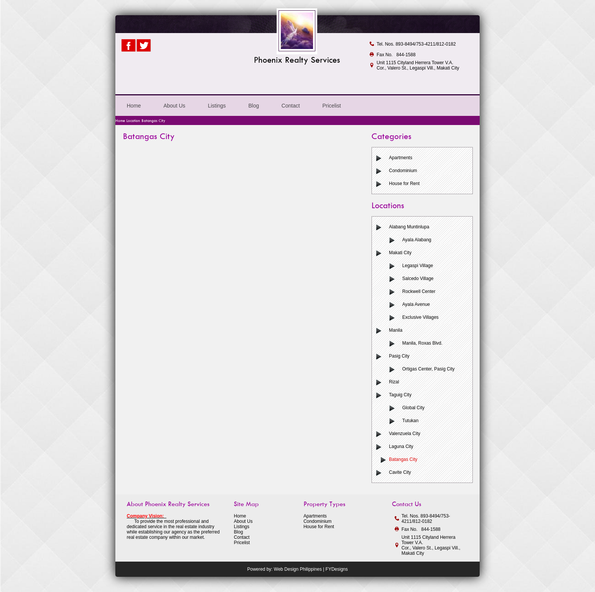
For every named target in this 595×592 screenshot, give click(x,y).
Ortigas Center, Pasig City (428, 369)
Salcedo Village (418, 278)
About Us (175, 106)
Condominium (403, 170)
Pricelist (331, 106)
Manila (395, 330)
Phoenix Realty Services (297, 59)
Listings (217, 106)
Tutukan (410, 420)
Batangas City (403, 459)
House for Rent (404, 183)
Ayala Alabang (416, 239)
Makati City (400, 252)
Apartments (400, 157)
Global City (413, 407)
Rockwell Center (418, 291)
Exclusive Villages (420, 317)
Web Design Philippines (298, 569)
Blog (253, 106)
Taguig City (400, 394)
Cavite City (400, 472)
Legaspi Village (417, 265)
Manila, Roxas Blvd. (422, 343)
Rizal (394, 382)
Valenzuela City (404, 433)
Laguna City (401, 446)
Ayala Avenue (416, 304)
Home (134, 106)
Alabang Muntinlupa (409, 227)
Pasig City (399, 356)
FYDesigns (337, 569)
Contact (291, 106)
